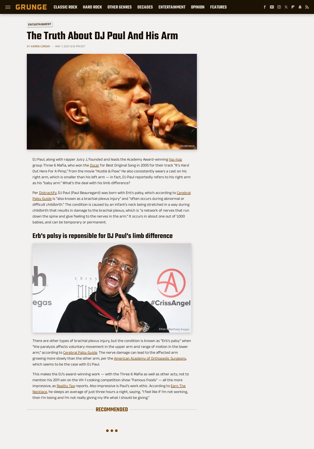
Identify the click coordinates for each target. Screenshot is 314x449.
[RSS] (307, 7)
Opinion (198, 7)
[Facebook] (264, 7)
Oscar (94, 165)
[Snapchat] (300, 7)
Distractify (47, 192)
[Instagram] (279, 7)
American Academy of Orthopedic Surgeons (150, 358)
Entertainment (172, 7)
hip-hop (175, 159)
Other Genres (120, 7)
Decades (145, 7)
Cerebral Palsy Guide (80, 352)
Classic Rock (65, 7)
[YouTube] (272, 7)
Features (218, 7)
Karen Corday (40, 46)
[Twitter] (286, 7)
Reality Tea (66, 386)
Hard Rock (92, 7)
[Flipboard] (293, 7)
